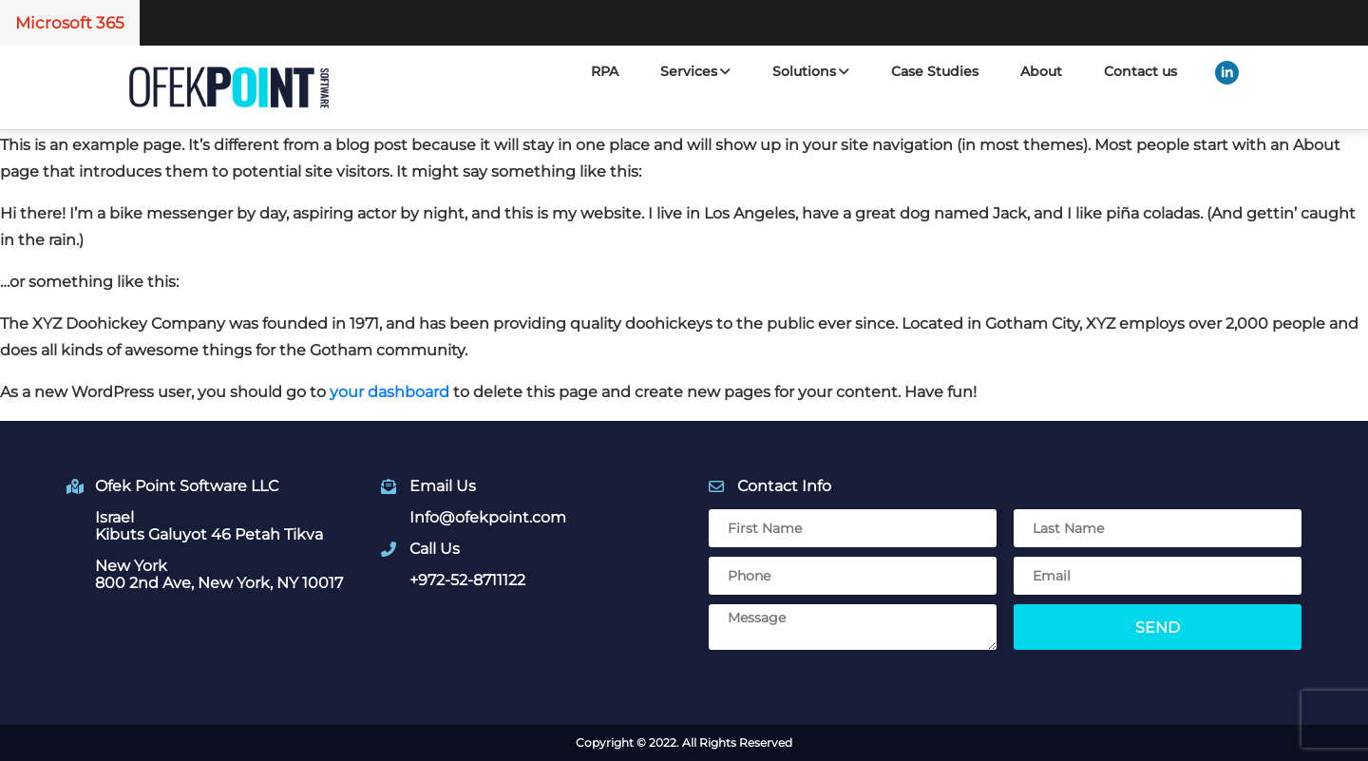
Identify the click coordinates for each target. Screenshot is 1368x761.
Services (695, 71)
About (1041, 71)
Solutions (810, 71)
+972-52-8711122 (467, 580)
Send (1157, 627)
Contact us (1140, 71)
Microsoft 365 (69, 22)
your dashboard (389, 392)
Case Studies (934, 71)
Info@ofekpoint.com (487, 517)
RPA (604, 71)
